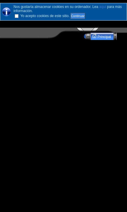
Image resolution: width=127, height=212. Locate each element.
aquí (102, 7)
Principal (102, 36)
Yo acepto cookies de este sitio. (45, 16)
